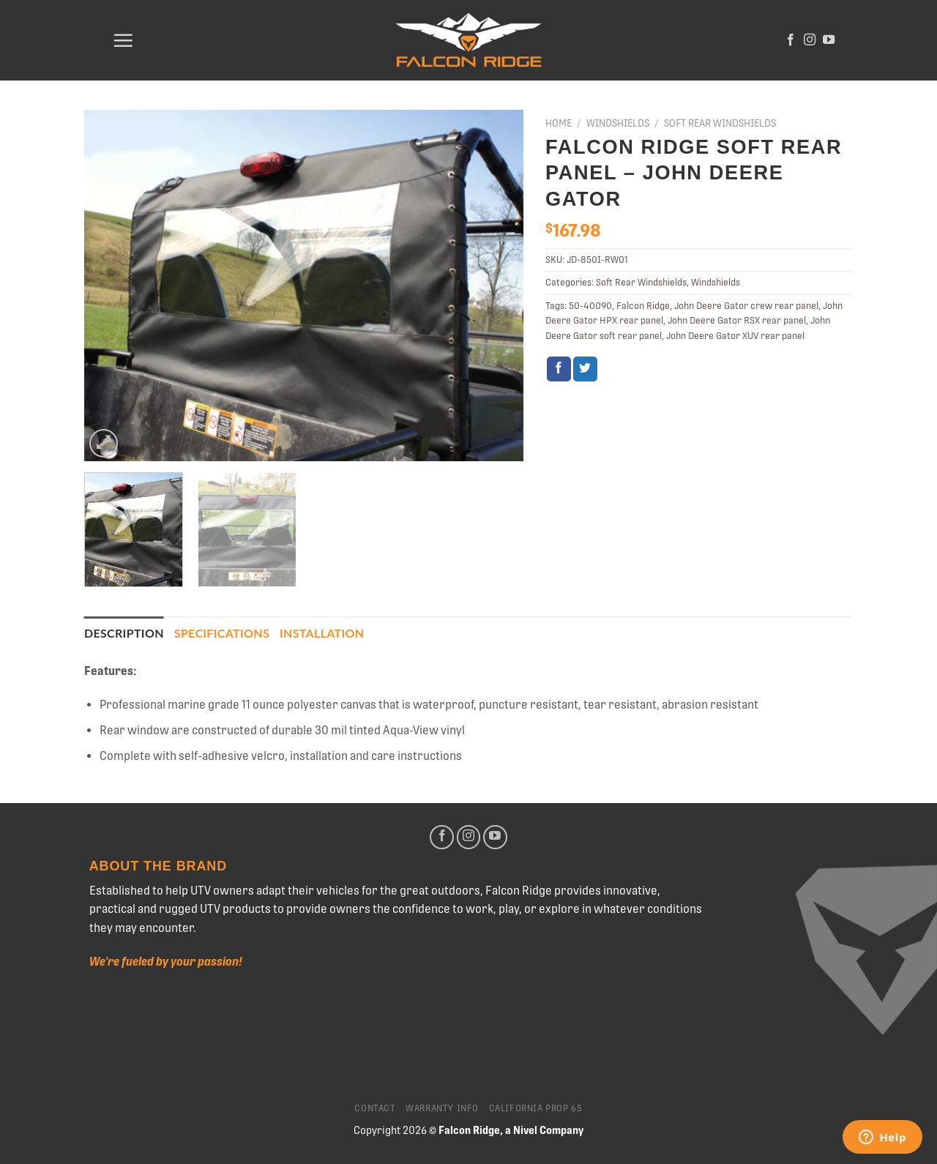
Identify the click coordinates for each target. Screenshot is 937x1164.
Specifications (221, 633)
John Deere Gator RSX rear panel (737, 320)
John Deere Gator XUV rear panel (735, 335)
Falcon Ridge (643, 305)
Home (558, 123)
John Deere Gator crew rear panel (746, 305)
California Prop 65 (536, 1108)
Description (124, 633)
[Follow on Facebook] (790, 40)
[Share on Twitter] (585, 369)
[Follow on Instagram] (809, 40)
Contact (374, 1108)
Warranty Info (442, 1108)
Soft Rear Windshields (720, 123)
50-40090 (590, 305)
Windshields (617, 123)
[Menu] (123, 40)
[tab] (124, 633)
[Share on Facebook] (559, 369)
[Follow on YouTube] (829, 40)
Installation (322, 633)
